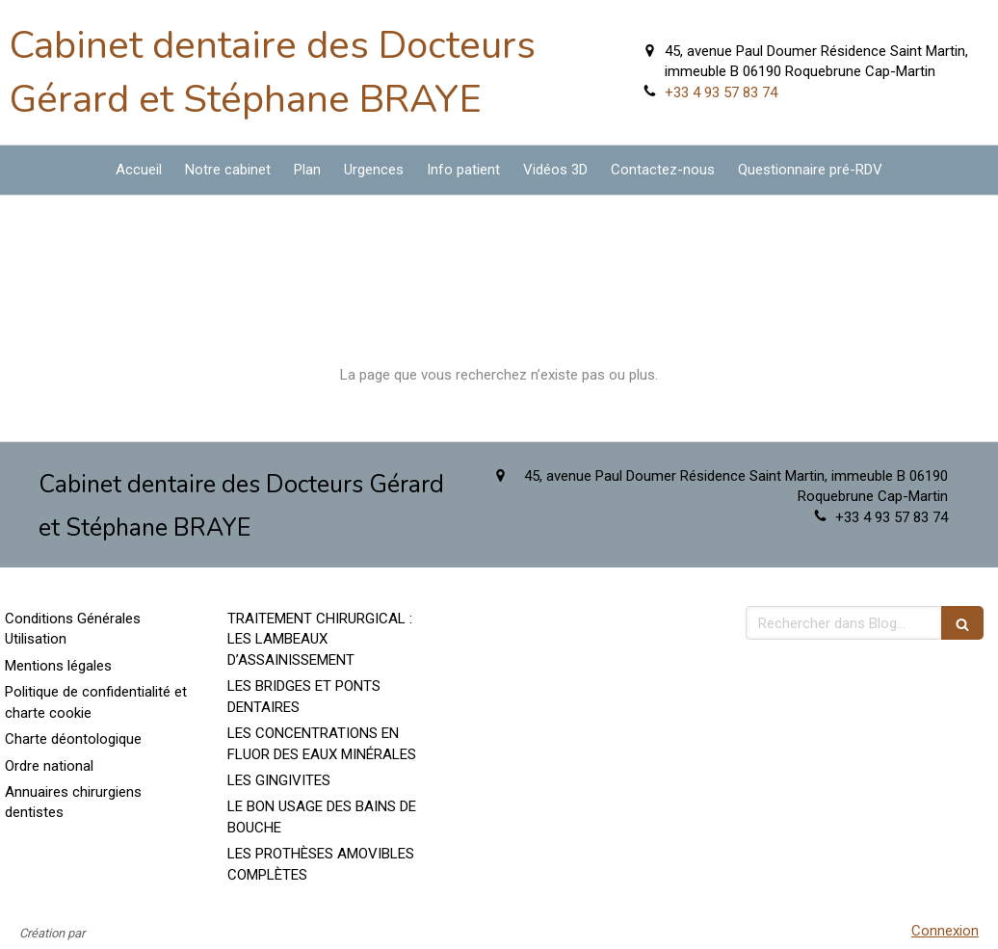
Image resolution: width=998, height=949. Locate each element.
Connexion (945, 930)
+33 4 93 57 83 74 (721, 92)
